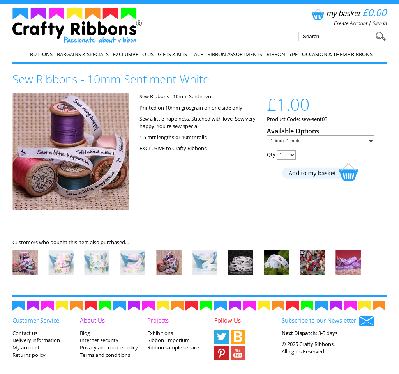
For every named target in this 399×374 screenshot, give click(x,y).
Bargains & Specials (83, 54)
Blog (85, 333)
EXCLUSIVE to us (133, 54)
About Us (92, 320)
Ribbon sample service (173, 347)
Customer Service (35, 320)
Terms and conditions (105, 354)
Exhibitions (160, 333)
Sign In (379, 23)
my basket (348, 13)
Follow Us (227, 320)
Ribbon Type (282, 54)
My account (26, 347)
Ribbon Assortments (234, 54)
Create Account (350, 23)
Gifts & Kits (172, 54)
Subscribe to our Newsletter (328, 321)
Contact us (24, 333)
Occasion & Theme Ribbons (337, 54)
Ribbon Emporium (168, 340)
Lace (197, 54)
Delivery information (36, 340)
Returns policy (29, 354)
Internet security (99, 340)
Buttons (41, 54)
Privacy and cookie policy (109, 347)
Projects (158, 320)
